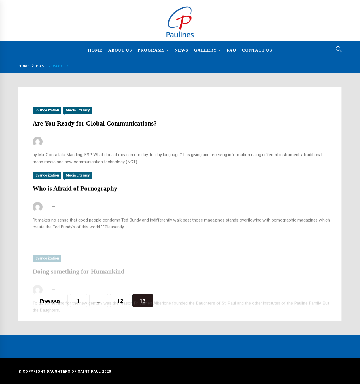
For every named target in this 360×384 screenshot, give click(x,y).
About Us (120, 50)
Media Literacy (78, 110)
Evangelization (47, 110)
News (181, 50)
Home (95, 50)
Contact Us (257, 50)
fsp (47, 141)
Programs (153, 50)
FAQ (231, 50)
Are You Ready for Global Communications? (95, 123)
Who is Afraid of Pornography (75, 194)
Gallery (207, 50)
